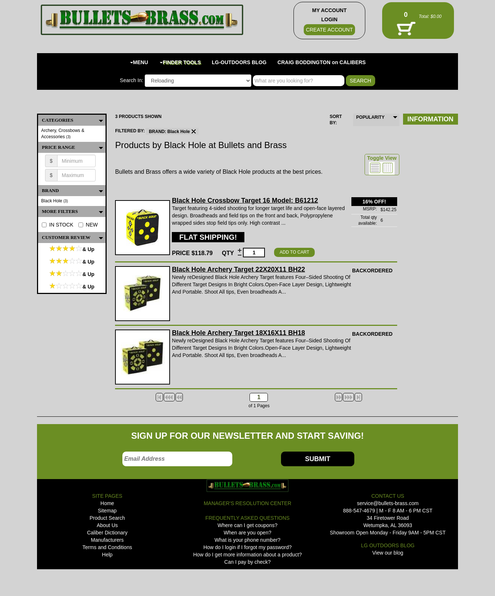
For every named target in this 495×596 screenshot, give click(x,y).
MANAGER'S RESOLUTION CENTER (247, 503)
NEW (88, 225)
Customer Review (74, 237)
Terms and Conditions (107, 547)
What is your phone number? (248, 540)
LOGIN (329, 19)
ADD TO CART (294, 252)
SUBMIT (317, 459)
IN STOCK (57, 225)
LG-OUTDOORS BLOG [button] (239, 62)
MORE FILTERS (74, 211)
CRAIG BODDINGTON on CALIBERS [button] (321, 62)
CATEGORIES (74, 120)
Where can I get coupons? (247, 525)
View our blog (387, 553)
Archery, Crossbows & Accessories (62, 133)
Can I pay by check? (247, 562)
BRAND (74, 191)
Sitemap (107, 511)
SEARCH (360, 81)
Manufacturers (107, 540)
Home (107, 503)
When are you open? (247, 533)
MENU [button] (139, 62)
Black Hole (54, 200)
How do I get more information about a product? (247, 555)
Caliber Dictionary (107, 533)
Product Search (107, 518)
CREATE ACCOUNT (329, 30)
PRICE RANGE (74, 147)
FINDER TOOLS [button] (180, 62)
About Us (107, 525)
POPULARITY (370, 117)
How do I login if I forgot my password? (247, 547)
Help (107, 555)
